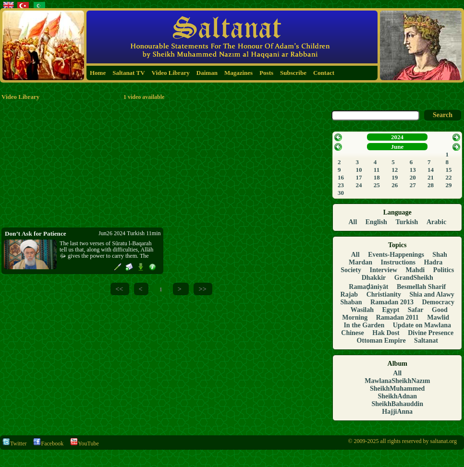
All (352, 222)
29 (449, 185)
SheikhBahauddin (397, 403)
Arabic (436, 222)
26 (394, 185)
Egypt (391, 309)
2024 (397, 137)
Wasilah (362, 309)
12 (394, 169)
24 (358, 185)
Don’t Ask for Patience (35, 233)
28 (430, 185)
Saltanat (426, 340)
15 (449, 169)
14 (430, 169)
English (376, 222)
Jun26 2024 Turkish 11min (129, 233)
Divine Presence (430, 332)
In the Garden (363, 325)
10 (358, 169)
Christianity (383, 294)
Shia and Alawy (432, 294)
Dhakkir (374, 277)
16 (341, 177)
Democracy (438, 302)
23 (341, 185)
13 (413, 169)
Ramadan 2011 (397, 317)
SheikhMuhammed (397, 388)
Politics (443, 270)
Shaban (351, 302)
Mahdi (415, 270)
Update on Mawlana (422, 325)
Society (351, 270)
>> (202, 289)
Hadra (433, 262)
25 (377, 185)
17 (358, 177)
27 (413, 185)
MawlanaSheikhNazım (397, 380)
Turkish (406, 222)
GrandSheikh (413, 277)
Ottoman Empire (381, 340)
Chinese (352, 332)
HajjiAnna (397, 411)
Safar (416, 309)
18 (377, 177)
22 (449, 177)
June (397, 146)
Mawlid (438, 317)
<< (119, 289)
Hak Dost (385, 332)
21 (430, 177)
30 (341, 192)
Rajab (349, 294)
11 (376, 169)
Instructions (398, 262)
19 (394, 177)
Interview (383, 270)
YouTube (84, 443)
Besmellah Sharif (421, 286)
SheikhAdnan (397, 396)
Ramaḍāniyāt (368, 286)
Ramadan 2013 (392, 302)
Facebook (48, 443)
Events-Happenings (396, 254)
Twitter (14, 443)
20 (413, 177)
